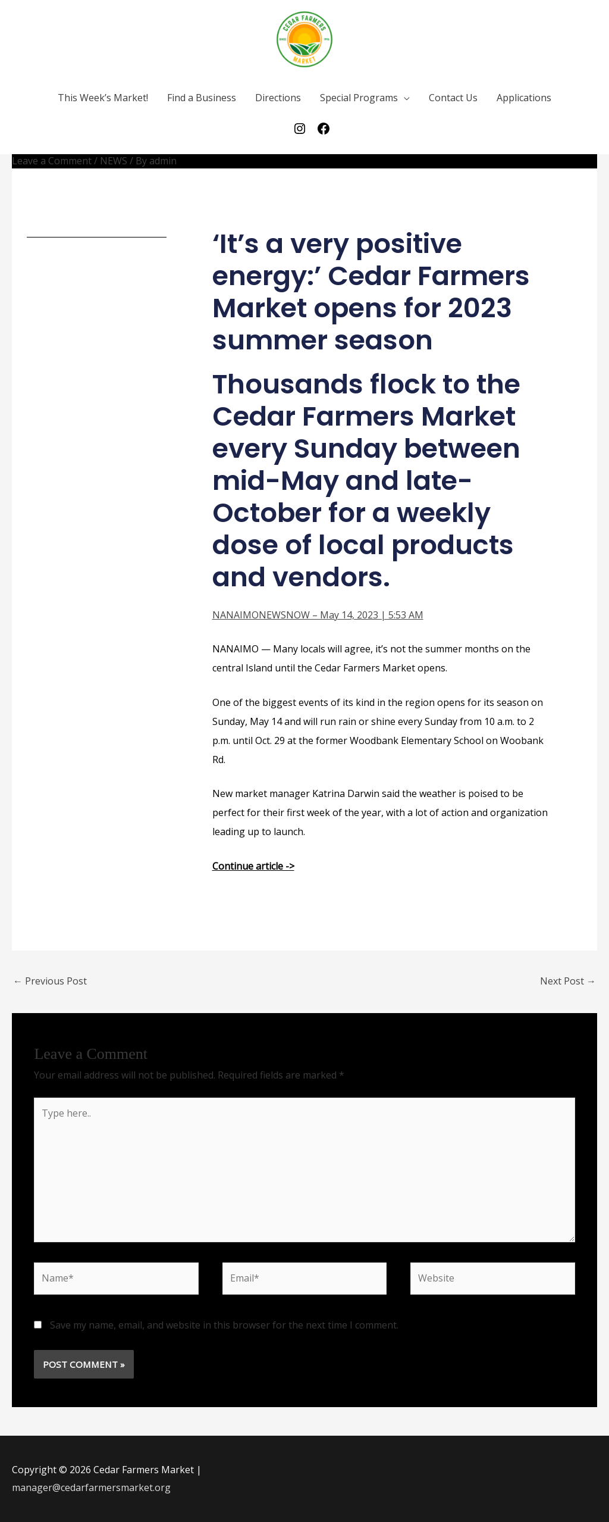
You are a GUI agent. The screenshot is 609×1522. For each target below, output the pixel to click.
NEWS (113, 160)
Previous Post (50, 980)
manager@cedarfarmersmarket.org (91, 1487)
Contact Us (453, 97)
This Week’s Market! (103, 97)
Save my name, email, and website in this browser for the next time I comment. (224, 1325)
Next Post (568, 980)
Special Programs (359, 97)
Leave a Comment (52, 160)
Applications (524, 97)
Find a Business (201, 97)
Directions (278, 97)
